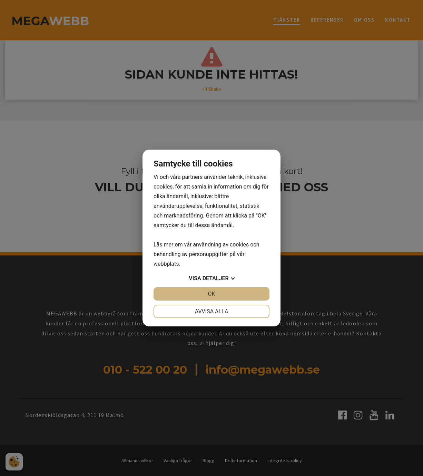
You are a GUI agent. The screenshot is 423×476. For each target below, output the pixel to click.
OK (211, 294)
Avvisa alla (211, 311)
